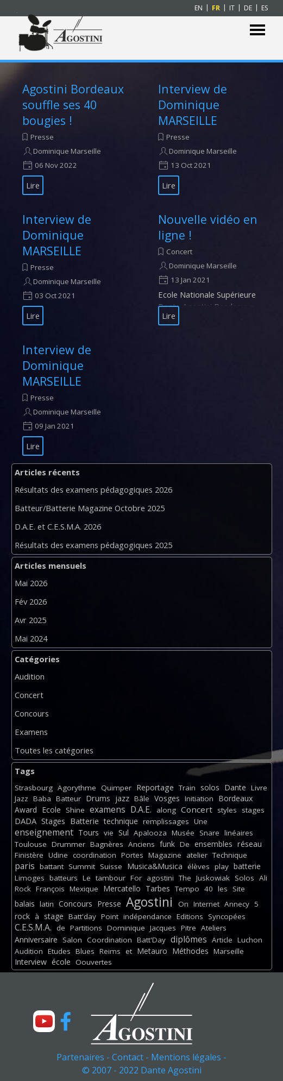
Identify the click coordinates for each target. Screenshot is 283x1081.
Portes (132, 855)
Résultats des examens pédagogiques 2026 (93, 489)
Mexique (84, 889)
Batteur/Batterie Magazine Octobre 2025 (90, 507)
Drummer (68, 844)
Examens (31, 731)
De (185, 844)
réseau (249, 844)
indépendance (147, 916)
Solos (244, 878)
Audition (30, 676)
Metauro (152, 951)
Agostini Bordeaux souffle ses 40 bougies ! (73, 104)
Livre (259, 788)
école (61, 962)
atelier (196, 855)
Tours (88, 832)
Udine (58, 855)
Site (238, 889)
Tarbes (158, 888)
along (166, 810)
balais (25, 903)
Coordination (109, 940)
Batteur (68, 798)
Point (109, 916)
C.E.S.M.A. (33, 927)
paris (25, 866)
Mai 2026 (31, 582)
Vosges (167, 798)
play (222, 866)
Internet (206, 904)
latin (47, 904)
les (223, 889)
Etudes (59, 951)
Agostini (149, 902)
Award (26, 810)
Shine (75, 810)
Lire (33, 185)
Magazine (164, 855)
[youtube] (44, 1021)
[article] (76, 138)
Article (222, 940)
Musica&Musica (155, 866)
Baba (42, 798)
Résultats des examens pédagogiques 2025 (93, 544)
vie (109, 833)
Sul (123, 832)
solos (209, 787)
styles (227, 810)
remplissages (166, 821)
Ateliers (214, 928)
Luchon (249, 940)
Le (87, 878)
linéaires (238, 833)
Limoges (30, 878)
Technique (229, 855)
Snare (209, 833)
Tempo (187, 889)
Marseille (228, 951)
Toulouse (31, 844)
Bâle (141, 798)
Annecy (236, 904)
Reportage (155, 787)
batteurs (63, 878)
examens (107, 809)
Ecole (51, 810)
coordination (94, 855)
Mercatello (122, 888)
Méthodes (190, 951)
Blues (85, 951)
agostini (160, 878)
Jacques (163, 928)
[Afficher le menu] (257, 30)
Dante (235, 787)
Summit (81, 866)
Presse (42, 137)
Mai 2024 (31, 638)
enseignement (44, 832)
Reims (110, 951)
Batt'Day (151, 940)
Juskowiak (213, 878)
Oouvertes (94, 962)
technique (121, 821)
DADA (25, 820)
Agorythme (77, 788)
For (136, 878)
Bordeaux (235, 798)
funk (167, 844)
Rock (23, 889)
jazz (122, 798)
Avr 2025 (30, 619)
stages (253, 810)
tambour (110, 878)
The (185, 878)
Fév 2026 (31, 601)
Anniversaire (36, 939)
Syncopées (227, 916)
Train (187, 788)
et (128, 951)
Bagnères (106, 844)
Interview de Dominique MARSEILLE (192, 104)
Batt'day (82, 916)
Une (200, 821)
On (183, 904)
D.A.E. (141, 809)
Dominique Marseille (67, 151)
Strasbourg (34, 788)
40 (208, 889)
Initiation (199, 798)
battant (52, 866)
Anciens (141, 844)
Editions (190, 916)
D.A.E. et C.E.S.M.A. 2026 (58, 526)
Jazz (21, 798)
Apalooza (150, 833)
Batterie (84, 821)
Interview (31, 962)
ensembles (213, 844)
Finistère (29, 855)
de (60, 928)
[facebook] (66, 1021)
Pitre (188, 928)
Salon (72, 940)
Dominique (126, 928)
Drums (98, 798)
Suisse (111, 866)
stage (54, 916)
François (50, 889)
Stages (53, 821)
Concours (32, 713)
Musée (183, 833)
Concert (179, 251)
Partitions (86, 928)
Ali (263, 878)
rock (22, 916)
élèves (198, 866)
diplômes (189, 939)
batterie (247, 866)
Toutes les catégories (54, 750)
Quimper (116, 788)
